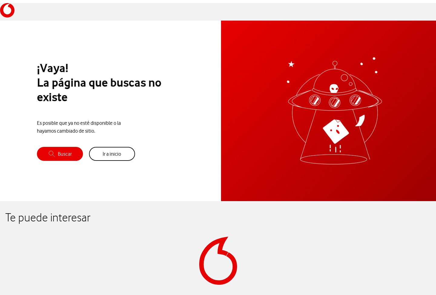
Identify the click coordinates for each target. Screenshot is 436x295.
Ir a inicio (112, 154)
